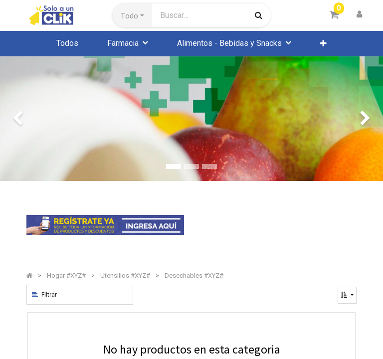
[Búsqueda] (258, 14)
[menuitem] (67, 43)
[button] (132, 15)
